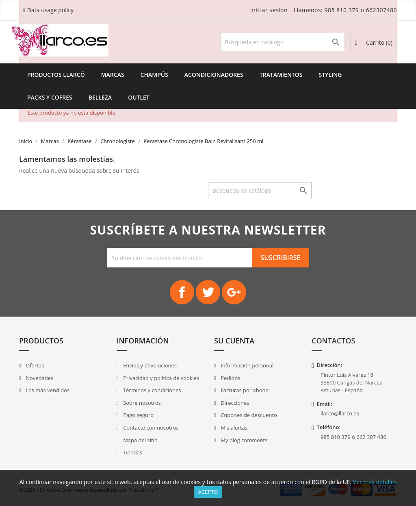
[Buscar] (282, 42)
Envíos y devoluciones (149, 365)
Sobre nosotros (141, 402)
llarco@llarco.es (340, 413)
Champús (154, 74)
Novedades (38, 378)
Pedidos (229, 378)
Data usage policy (50, 10)
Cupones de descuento (248, 415)
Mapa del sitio (140, 440)
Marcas (112, 74)
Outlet (139, 97)
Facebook (182, 292)
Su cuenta (234, 340)
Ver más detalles (374, 482)
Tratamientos (281, 74)
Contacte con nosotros (150, 427)
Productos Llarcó (56, 74)
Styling (330, 74)
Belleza (100, 97)
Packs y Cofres (49, 97)
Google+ (234, 292)
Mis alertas (233, 427)
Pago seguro (138, 415)
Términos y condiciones (151, 390)
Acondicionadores (213, 74)
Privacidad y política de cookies (160, 378)
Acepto (208, 491)
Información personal (246, 365)
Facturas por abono (244, 390)
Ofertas (34, 365)
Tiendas (132, 452)
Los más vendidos (46, 390)
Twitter (208, 292)
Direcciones (234, 402)
